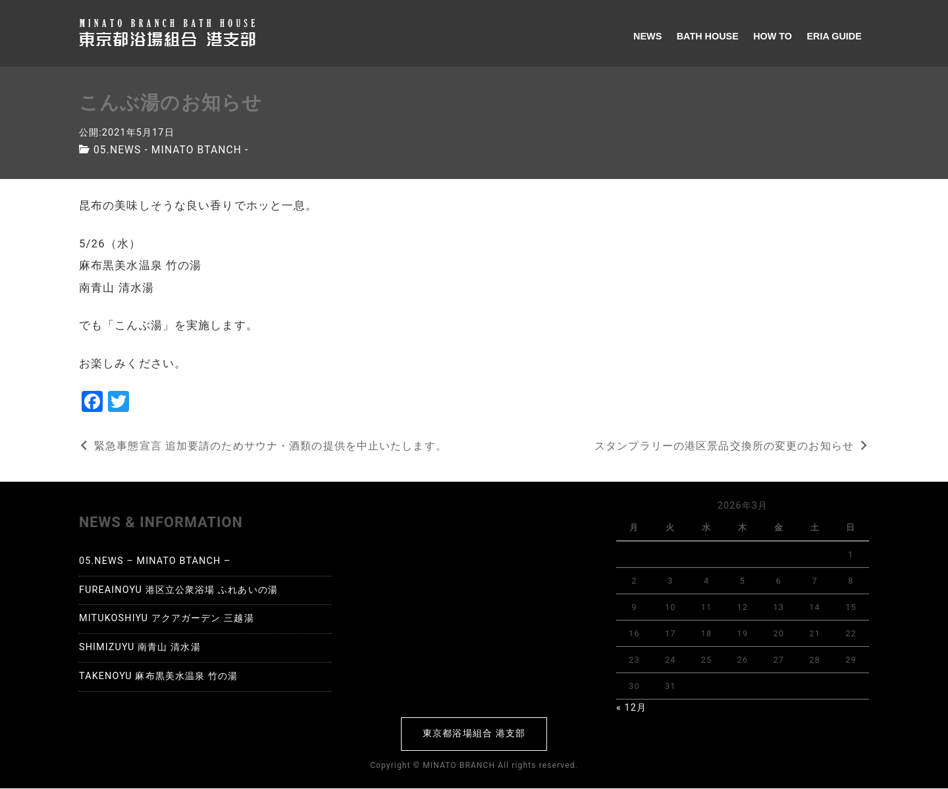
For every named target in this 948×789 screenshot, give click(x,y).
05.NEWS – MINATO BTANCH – (155, 561)
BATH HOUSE (708, 36)
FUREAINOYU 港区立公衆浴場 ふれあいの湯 (178, 590)
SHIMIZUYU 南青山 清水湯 (140, 647)
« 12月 (631, 707)
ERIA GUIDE (833, 36)
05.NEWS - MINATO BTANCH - (172, 149)
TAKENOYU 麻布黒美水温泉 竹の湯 (158, 676)
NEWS (647, 36)
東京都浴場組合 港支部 (474, 733)
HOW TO (772, 36)
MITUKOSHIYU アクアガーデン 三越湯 (166, 618)
